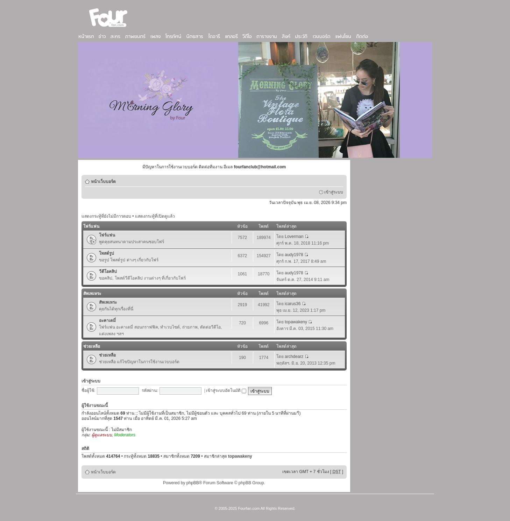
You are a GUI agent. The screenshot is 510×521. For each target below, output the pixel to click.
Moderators (124, 434)
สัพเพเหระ (92, 293)
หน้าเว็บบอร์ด (103, 181)
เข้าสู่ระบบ (333, 192)
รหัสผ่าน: (150, 390)
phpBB (192, 482)
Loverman (294, 236)
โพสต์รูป (106, 253)
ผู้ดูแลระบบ (102, 434)
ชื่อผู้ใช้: (88, 390)
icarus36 (292, 303)
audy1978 (294, 254)
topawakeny (296, 321)
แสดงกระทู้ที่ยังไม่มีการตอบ (106, 216)
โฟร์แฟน (91, 226)
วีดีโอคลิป (108, 271)
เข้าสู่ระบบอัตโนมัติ (226, 390)
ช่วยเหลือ (91, 346)
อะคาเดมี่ (107, 320)
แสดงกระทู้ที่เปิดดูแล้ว (155, 216)
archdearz (294, 356)
